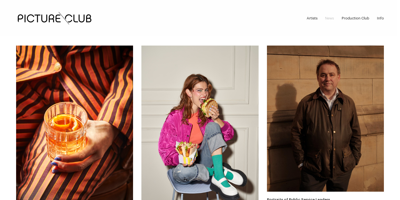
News (329, 18)
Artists (312, 18)
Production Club (355, 18)
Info (380, 18)
